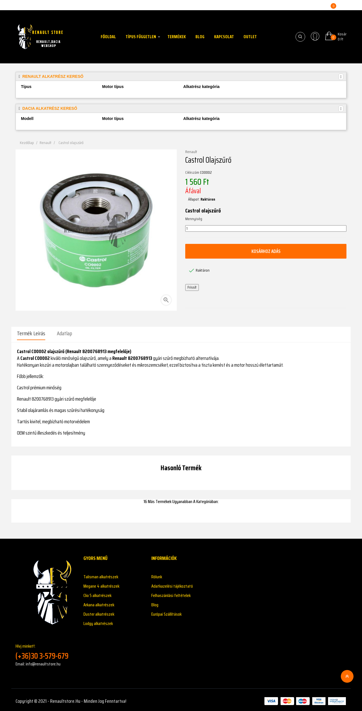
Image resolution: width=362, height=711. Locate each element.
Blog (154, 602)
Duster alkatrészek (98, 611)
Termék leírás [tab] (31, 333)
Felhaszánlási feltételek (171, 592)
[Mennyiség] (265, 228)
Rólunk (156, 574)
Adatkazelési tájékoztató (172, 583)
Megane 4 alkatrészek (101, 583)
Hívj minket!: (45, 649)
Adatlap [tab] (64, 333)
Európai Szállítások (166, 611)
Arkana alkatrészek (98, 602)
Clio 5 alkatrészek (97, 592)
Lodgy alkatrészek (98, 620)
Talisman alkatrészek (100, 574)
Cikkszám (192, 172)
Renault (191, 151)
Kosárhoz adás (266, 251)
